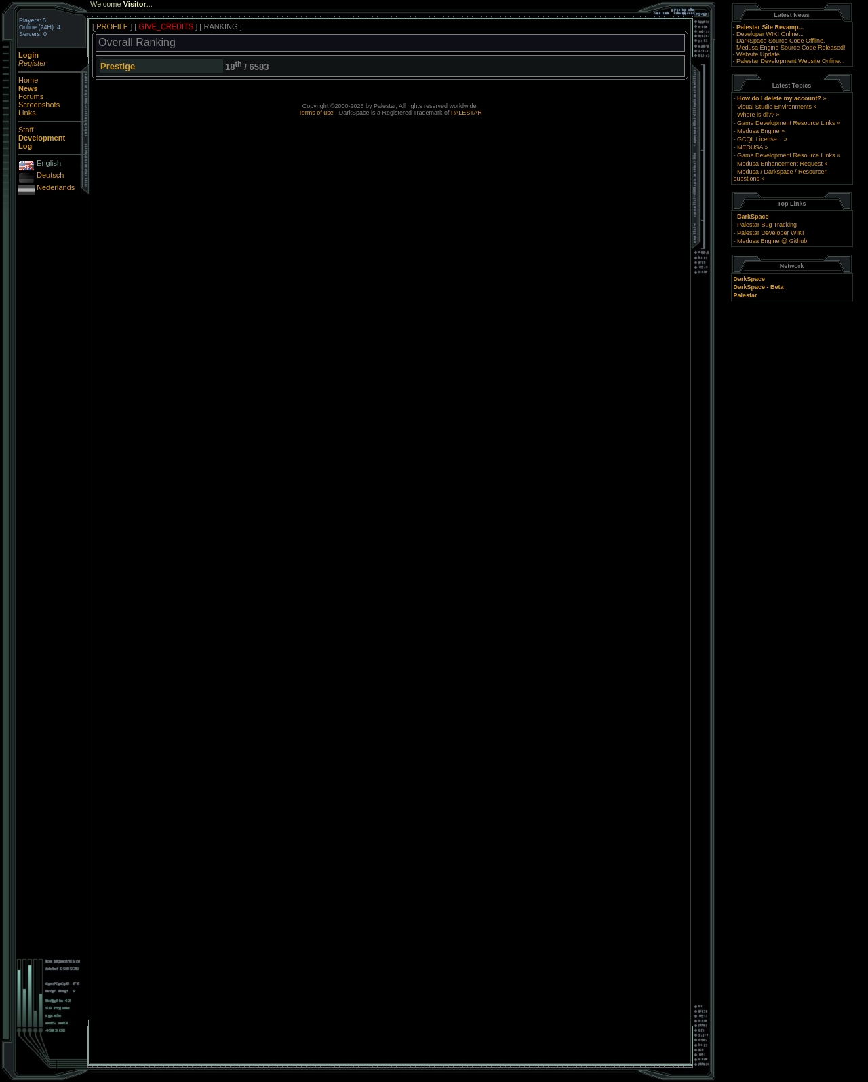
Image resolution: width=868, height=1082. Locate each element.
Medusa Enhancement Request (780, 163)
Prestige (117, 66)
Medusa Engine (758, 131)
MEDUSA (750, 147)
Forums (30, 96)
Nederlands (56, 187)
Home (28, 80)
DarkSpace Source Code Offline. (780, 40)
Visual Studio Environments (774, 106)
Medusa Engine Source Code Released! (791, 47)
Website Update (758, 54)
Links (27, 113)
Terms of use (316, 112)
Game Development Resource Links (786, 122)
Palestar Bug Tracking (767, 224)
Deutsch (50, 175)
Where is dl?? (755, 114)
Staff (25, 130)
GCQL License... (759, 139)
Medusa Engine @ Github (772, 241)
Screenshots (39, 104)
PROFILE (112, 26)
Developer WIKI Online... (770, 34)
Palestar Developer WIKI (770, 232)
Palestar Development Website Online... (790, 61)
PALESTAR (466, 112)
